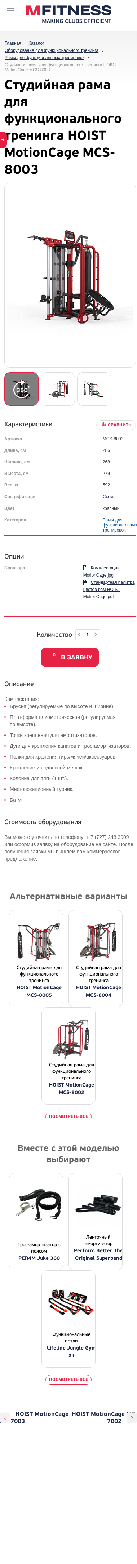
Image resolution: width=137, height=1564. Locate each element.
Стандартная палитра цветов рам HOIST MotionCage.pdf (109, 589)
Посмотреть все (68, 1116)
